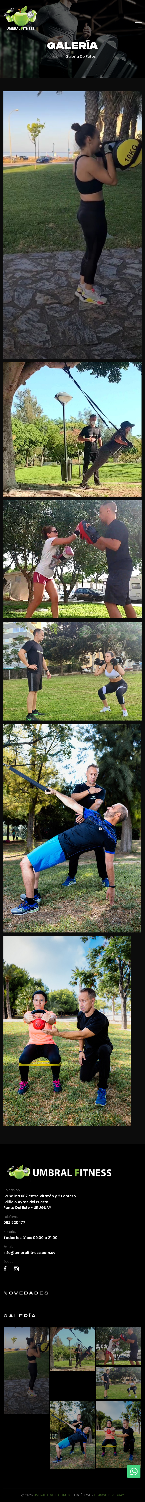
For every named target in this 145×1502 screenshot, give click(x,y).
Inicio (53, 56)
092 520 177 (14, 1222)
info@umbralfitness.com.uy (29, 1252)
